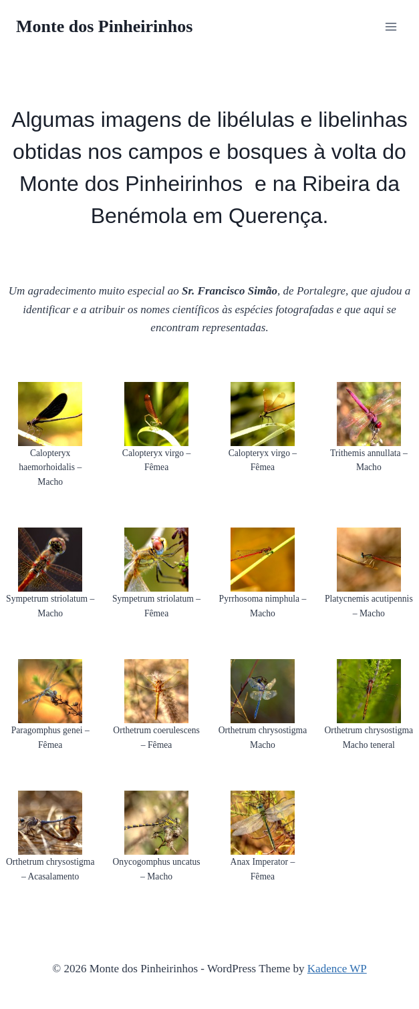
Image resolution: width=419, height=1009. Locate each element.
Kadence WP (337, 968)
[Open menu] (390, 26)
